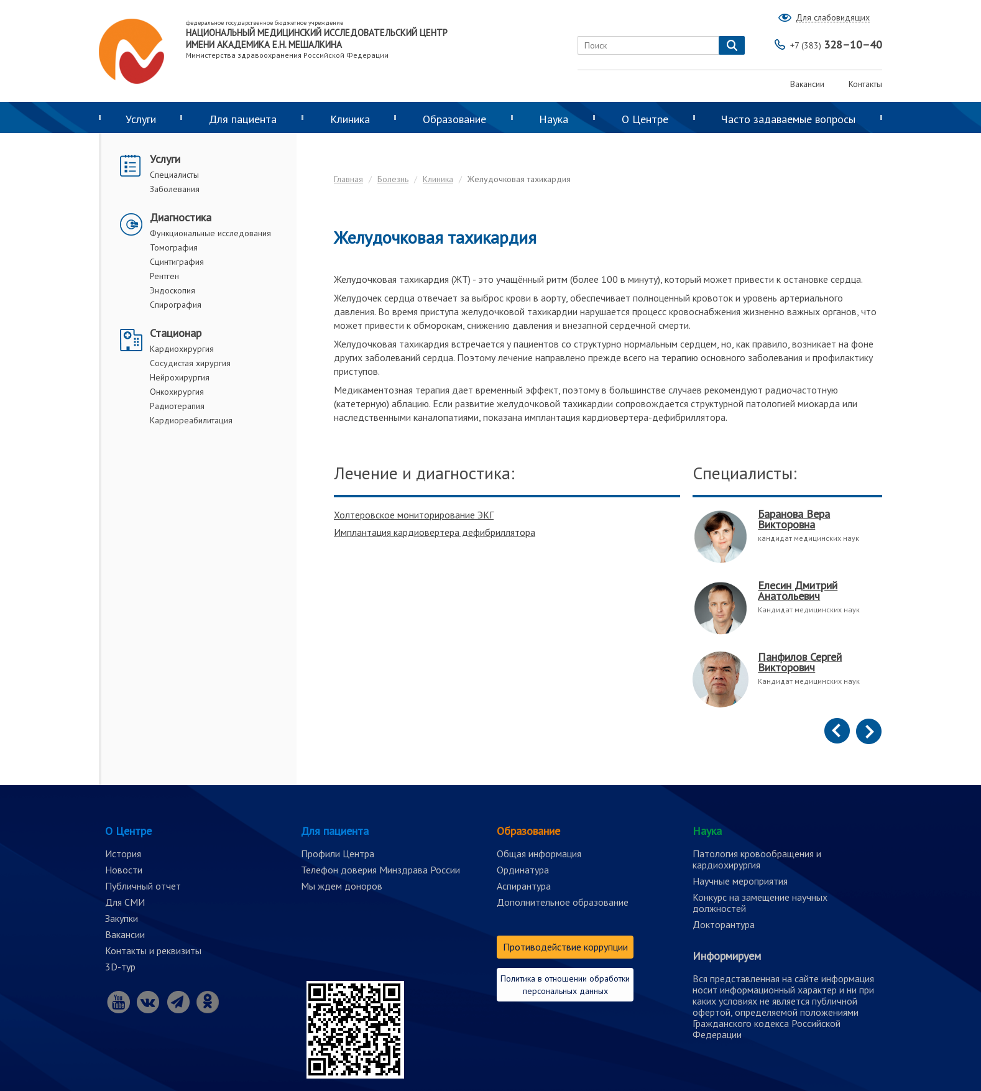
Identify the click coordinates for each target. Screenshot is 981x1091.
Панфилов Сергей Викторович (800, 662)
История (123, 853)
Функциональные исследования (210, 233)
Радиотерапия (177, 406)
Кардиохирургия (182, 348)
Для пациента (243, 119)
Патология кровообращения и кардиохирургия (757, 859)
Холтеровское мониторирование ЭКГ (414, 515)
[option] (787, 616)
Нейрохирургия (180, 377)
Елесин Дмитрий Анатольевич (797, 590)
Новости (123, 869)
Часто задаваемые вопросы (788, 119)
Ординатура (523, 869)
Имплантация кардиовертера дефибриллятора (434, 532)
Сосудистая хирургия (190, 363)
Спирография (175, 304)
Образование (454, 119)
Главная (348, 179)
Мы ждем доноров (341, 886)
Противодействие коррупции (565, 947)
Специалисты (174, 174)
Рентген (164, 276)
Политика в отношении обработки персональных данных (565, 985)
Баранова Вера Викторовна (794, 519)
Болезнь (392, 179)
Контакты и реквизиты (153, 950)
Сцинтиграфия (177, 261)
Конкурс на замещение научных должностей (760, 902)
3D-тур (120, 966)
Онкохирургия (177, 391)
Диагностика (180, 217)
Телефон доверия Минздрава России (380, 869)
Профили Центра (337, 853)
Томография (174, 247)
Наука (553, 119)
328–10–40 (836, 44)
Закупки (121, 918)
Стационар (175, 333)
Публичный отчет (143, 886)
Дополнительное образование (563, 902)
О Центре (645, 119)
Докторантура (724, 924)
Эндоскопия (172, 290)
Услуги (141, 119)
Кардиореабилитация (191, 420)
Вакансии (807, 84)
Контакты (865, 84)
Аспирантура (524, 886)
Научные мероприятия (740, 881)
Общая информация (539, 853)
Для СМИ (125, 902)
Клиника (350, 119)
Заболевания (175, 189)
